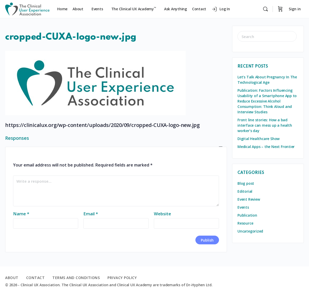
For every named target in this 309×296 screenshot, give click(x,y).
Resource (245, 223)
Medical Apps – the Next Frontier (266, 146)
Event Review (248, 199)
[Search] (265, 9)
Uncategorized (250, 231)
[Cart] (280, 9)
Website (162, 214)
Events (243, 207)
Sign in (295, 8)
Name (21, 214)
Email (90, 214)
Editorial (244, 191)
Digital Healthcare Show (258, 138)
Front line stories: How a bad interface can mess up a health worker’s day (264, 125)
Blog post (245, 183)
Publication (247, 215)
